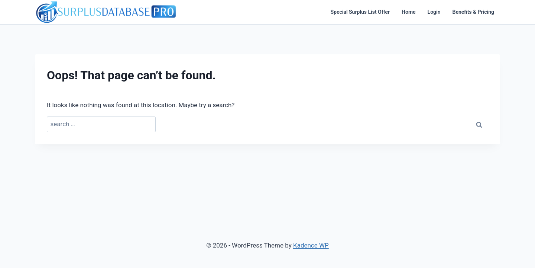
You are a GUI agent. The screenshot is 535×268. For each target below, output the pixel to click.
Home (409, 12)
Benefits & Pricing (473, 12)
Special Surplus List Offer (360, 12)
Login (434, 12)
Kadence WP (311, 245)
